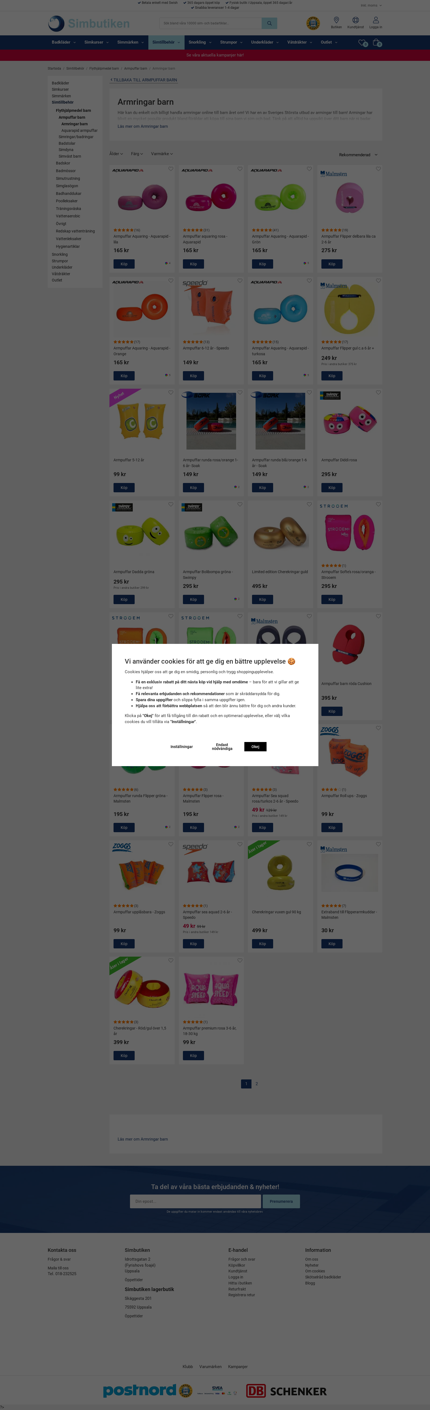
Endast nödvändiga (222, 747)
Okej (255, 746)
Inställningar (182, 746)
